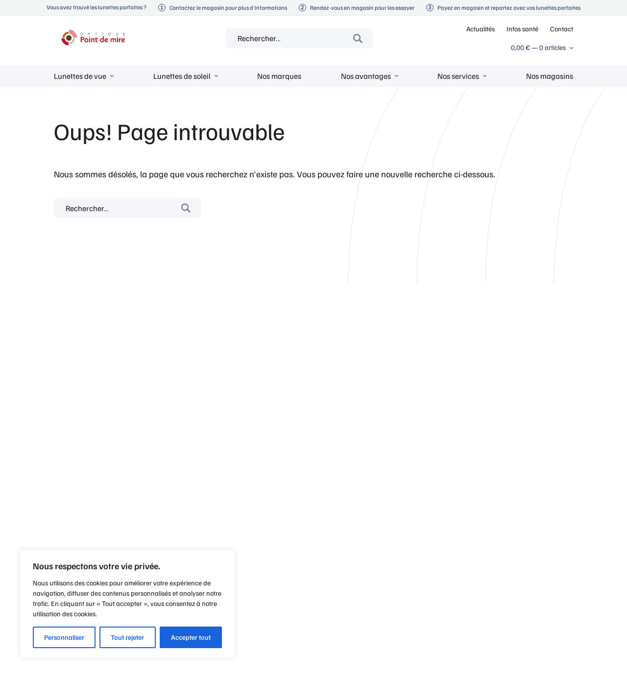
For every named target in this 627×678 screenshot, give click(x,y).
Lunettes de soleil (182, 76)
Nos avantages (366, 76)
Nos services (458, 76)
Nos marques (279, 76)
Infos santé (522, 28)
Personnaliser (64, 637)
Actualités (480, 28)
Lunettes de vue (80, 76)
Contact (561, 28)
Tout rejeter (127, 637)
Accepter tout (191, 637)
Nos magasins (549, 76)
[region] (127, 604)
